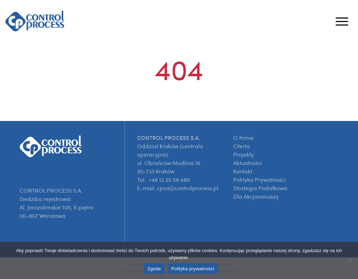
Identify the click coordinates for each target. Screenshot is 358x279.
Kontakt (242, 171)
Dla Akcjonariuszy (256, 196)
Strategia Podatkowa (260, 188)
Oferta (241, 146)
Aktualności (247, 163)
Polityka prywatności (192, 268)
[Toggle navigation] (342, 21)
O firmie (243, 138)
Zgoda (154, 268)
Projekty (243, 154)
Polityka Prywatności (259, 180)
